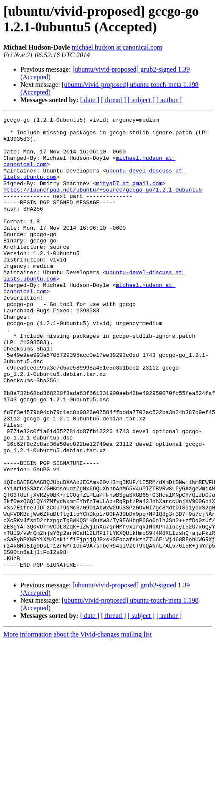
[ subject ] (141, 99)
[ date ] (89, 99)
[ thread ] (113, 99)
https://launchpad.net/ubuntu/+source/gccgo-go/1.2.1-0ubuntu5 (102, 205)
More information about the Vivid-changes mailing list (77, 724)
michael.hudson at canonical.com (117, 47)
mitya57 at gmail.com (129, 197)
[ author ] (169, 99)
